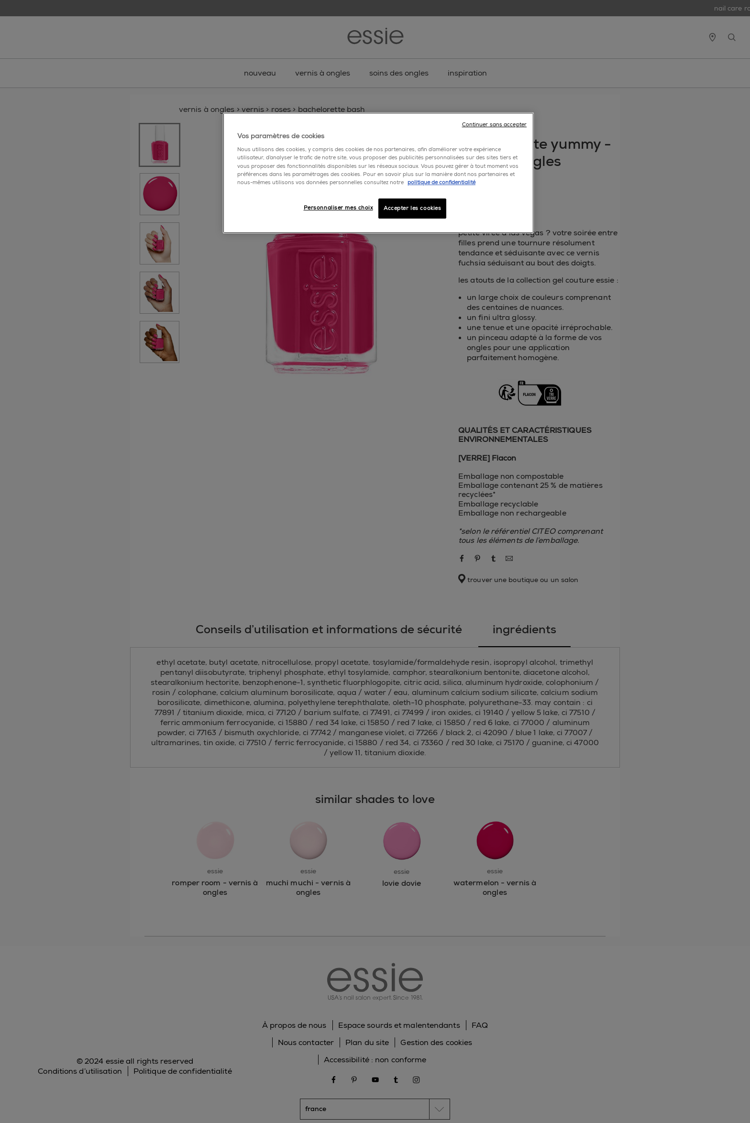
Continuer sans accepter (494, 124)
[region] (378, 172)
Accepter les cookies (412, 208)
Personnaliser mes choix (338, 207)
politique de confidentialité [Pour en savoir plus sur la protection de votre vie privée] (441, 182)
